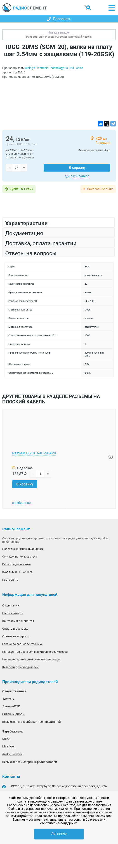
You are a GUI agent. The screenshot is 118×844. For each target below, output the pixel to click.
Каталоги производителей (20, 667)
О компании (10, 605)
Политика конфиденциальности (23, 549)
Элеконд (8, 698)
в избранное (80, 176)
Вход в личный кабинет (17, 572)
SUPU (5, 738)
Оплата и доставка (15, 628)
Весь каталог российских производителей (31, 721)
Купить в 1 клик (21, 189)
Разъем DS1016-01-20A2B (34, 453)
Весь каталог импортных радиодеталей (29, 762)
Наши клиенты (12, 613)
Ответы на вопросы (15, 636)
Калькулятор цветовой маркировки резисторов (35, 651)
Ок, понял (59, 834)
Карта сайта (10, 579)
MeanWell (8, 746)
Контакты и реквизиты (18, 621)
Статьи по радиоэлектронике (22, 644)
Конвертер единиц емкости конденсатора (31, 659)
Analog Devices (12, 754)
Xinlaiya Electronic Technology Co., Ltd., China (54, 68)
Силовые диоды (13, 714)
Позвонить (59, 19)
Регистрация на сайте (16, 564)
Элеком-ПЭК (11, 706)
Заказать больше (100, 189)
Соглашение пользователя (19, 556)
